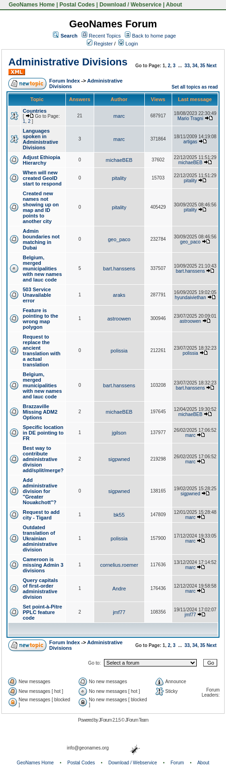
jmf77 (119, 612)
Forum (177, 762)
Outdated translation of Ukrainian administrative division (40, 538)
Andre (119, 588)
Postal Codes (77, 4)
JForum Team (136, 720)
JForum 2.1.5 (110, 720)
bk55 (119, 515)
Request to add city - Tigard (41, 514)
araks (119, 295)
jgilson (119, 433)
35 (202, 65)
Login (128, 43)
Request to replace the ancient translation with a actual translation (41, 350)
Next (212, 65)
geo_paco (119, 239)
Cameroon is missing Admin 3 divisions (43, 565)
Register (100, 43)
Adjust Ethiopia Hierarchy (41, 160)
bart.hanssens (119, 268)
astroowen (119, 318)
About (174, 4)
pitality (119, 178)
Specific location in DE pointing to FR (43, 432)
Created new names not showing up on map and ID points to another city (41, 207)
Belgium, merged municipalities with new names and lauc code (42, 268)
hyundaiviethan (190, 297)
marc (118, 116)
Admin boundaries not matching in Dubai (41, 239)
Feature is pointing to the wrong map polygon (40, 318)
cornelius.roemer (119, 565)
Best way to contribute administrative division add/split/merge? (43, 459)
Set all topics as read (195, 87)
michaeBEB (119, 160)
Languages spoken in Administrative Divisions (40, 139)
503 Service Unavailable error (37, 295)
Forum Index (64, 80)
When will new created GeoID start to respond (42, 178)
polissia (119, 350)
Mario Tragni (190, 118)
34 (194, 65)
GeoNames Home (31, 4)
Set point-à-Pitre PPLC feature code (42, 612)
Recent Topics (105, 35)
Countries (34, 111)
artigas (190, 141)
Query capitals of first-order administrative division (40, 588)
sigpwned (118, 459)
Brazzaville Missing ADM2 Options (40, 412)
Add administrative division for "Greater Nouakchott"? (40, 491)
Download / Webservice (130, 4)
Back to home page (154, 35)
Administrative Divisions (68, 62)
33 (187, 65)
